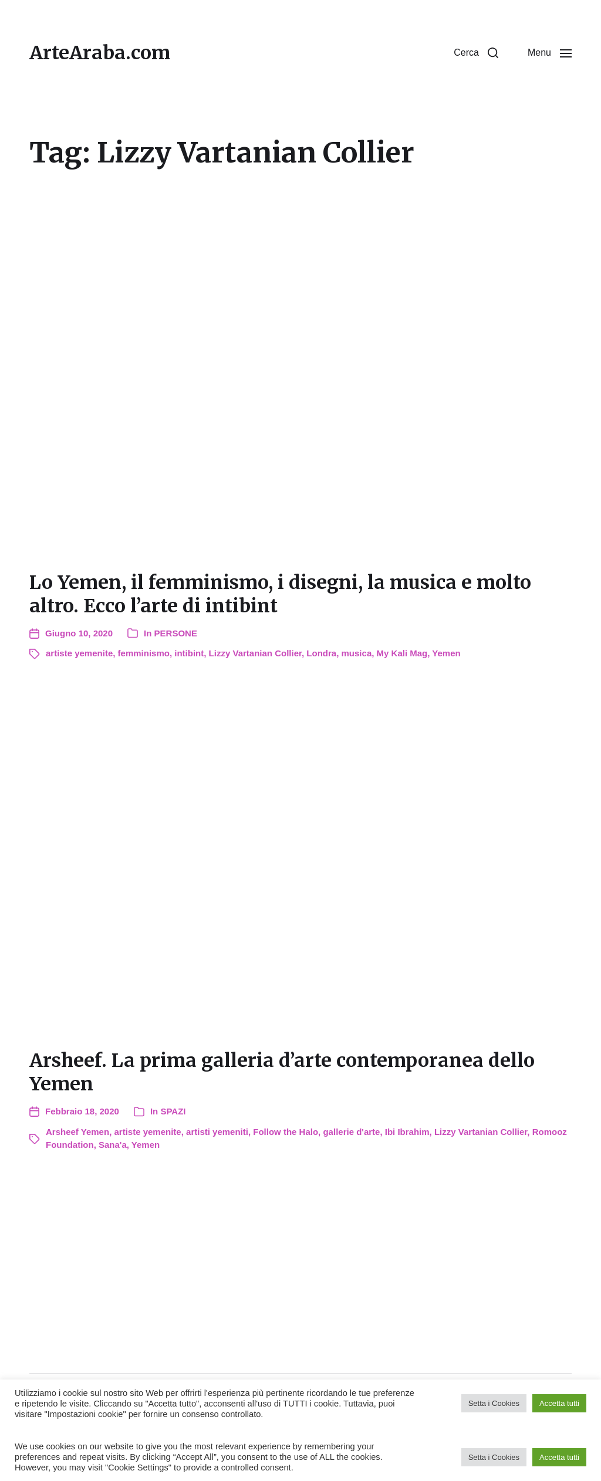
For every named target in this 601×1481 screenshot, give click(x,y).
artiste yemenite (79, 653)
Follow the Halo (285, 1132)
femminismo (144, 653)
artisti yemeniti (217, 1132)
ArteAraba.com (99, 52)
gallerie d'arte (351, 1132)
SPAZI (172, 1111)
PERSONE (175, 633)
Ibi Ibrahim (407, 1132)
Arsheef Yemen (77, 1132)
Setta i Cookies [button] (493, 1403)
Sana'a (113, 1145)
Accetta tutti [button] (559, 1403)
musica (357, 653)
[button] (476, 52)
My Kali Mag (402, 653)
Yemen (446, 653)
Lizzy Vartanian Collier (255, 653)
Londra (321, 653)
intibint (189, 653)
